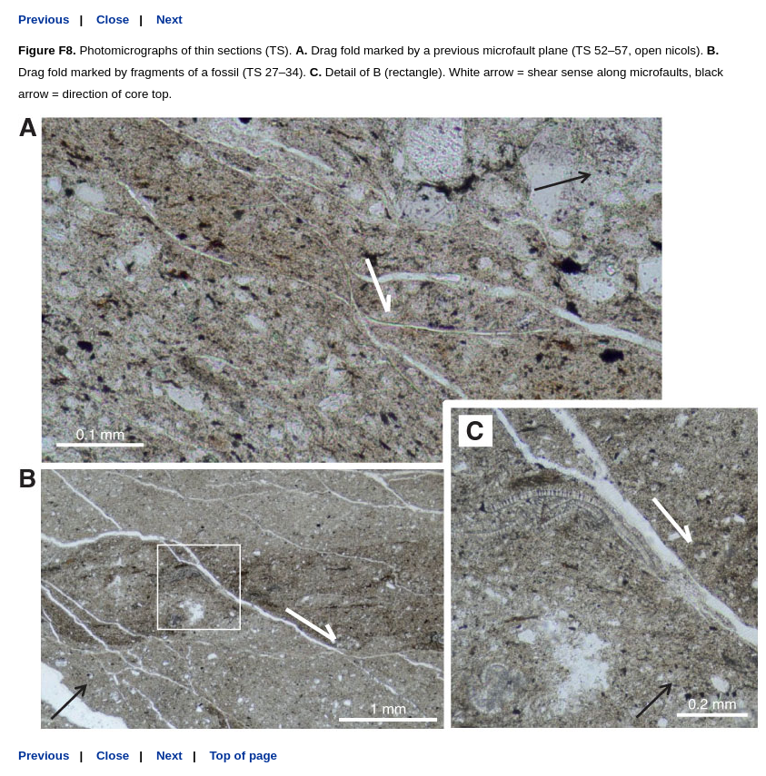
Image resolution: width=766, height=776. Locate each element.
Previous (43, 19)
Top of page (243, 755)
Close (112, 19)
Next (169, 19)
